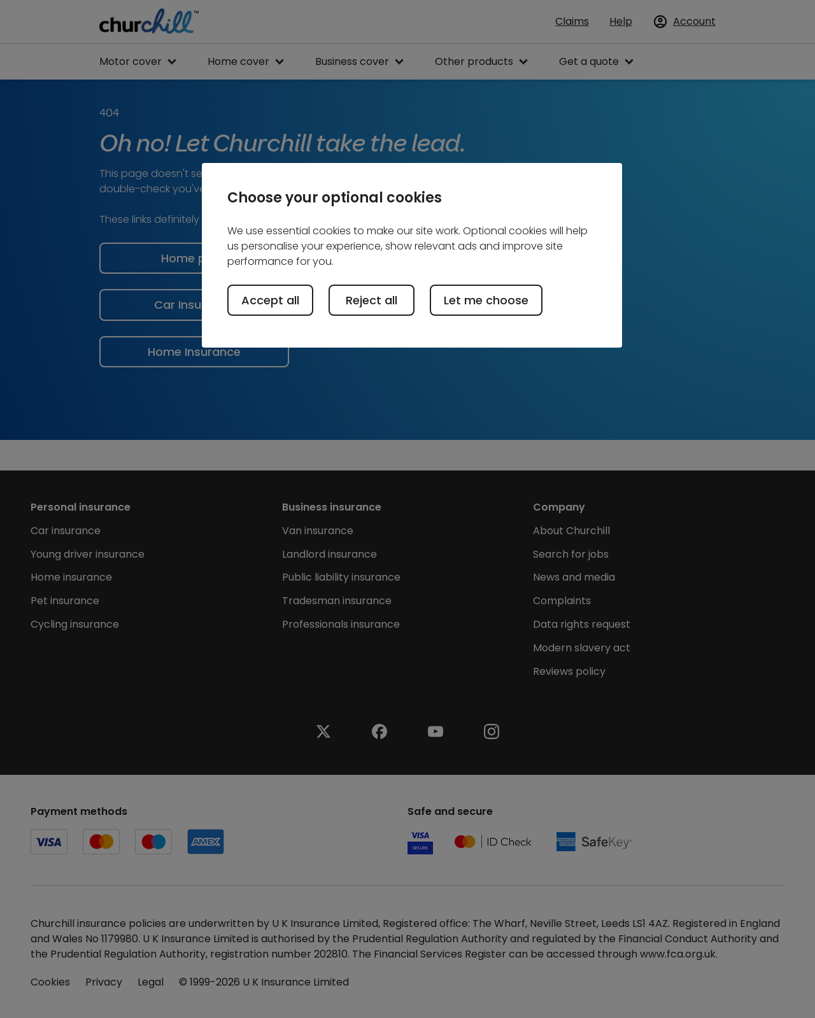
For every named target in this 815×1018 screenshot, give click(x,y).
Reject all (371, 300)
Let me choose (486, 300)
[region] (412, 255)
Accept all (270, 300)
